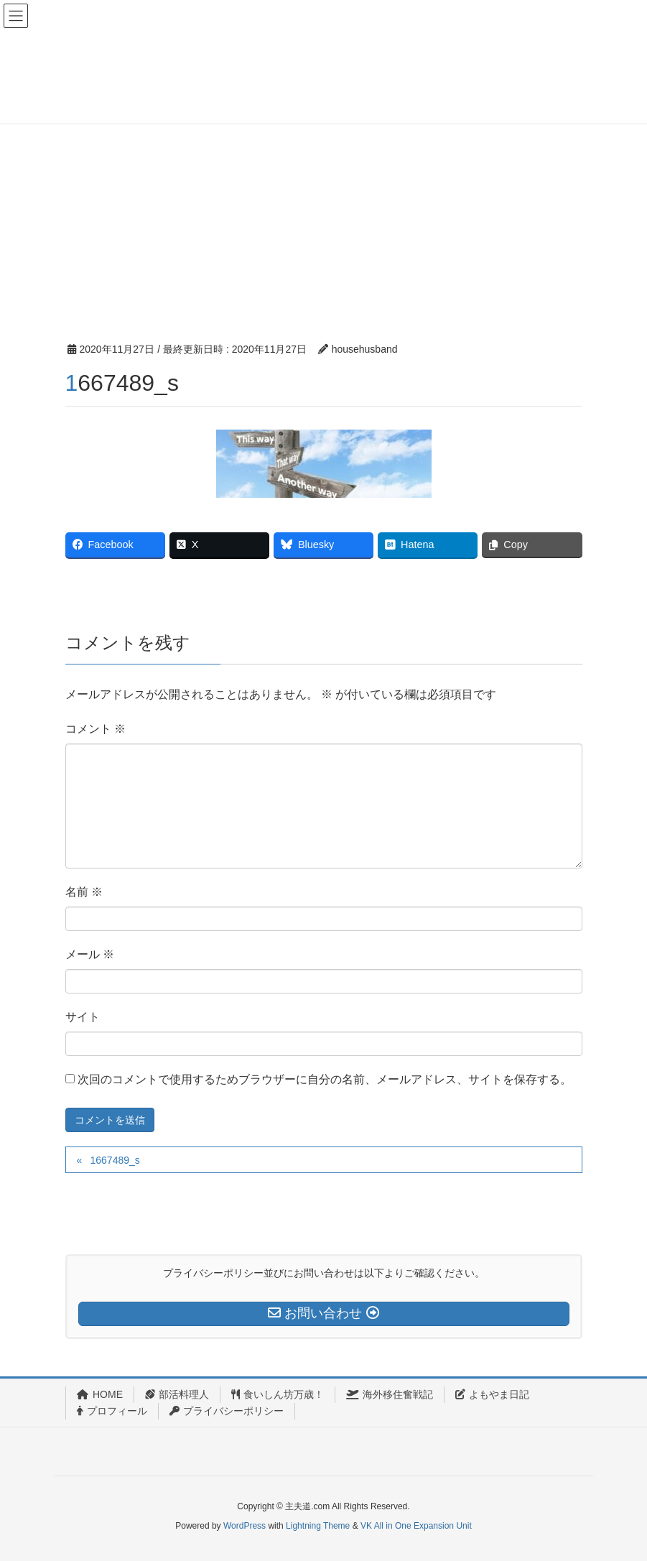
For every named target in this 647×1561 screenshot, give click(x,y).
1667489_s (114, 1160)
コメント (95, 729)
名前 (84, 892)
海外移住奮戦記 (389, 1394)
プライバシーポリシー (226, 1411)
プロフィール (112, 1411)
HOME (100, 1394)
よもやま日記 (492, 1394)
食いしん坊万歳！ (277, 1394)
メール (89, 954)
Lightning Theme (318, 1526)
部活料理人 (177, 1394)
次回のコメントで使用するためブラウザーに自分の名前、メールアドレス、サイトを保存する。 (325, 1079)
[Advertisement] (323, 204)
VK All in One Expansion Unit (416, 1526)
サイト (82, 1017)
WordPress (244, 1526)
